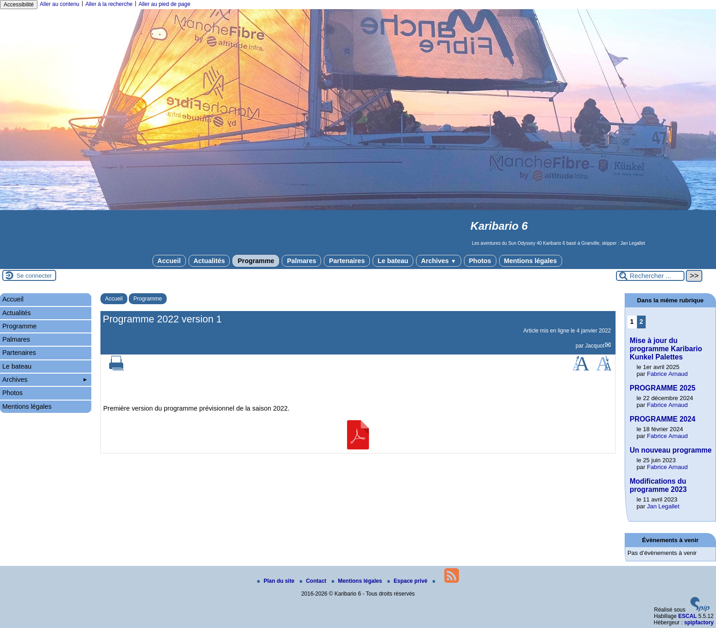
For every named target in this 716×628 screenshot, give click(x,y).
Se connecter (34, 275)
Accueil (169, 260)
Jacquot (594, 346)
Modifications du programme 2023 (658, 485)
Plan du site (276, 581)
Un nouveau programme (670, 450)
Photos (480, 260)
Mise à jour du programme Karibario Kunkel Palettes (666, 349)
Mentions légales (530, 260)
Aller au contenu (59, 4)
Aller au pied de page (164, 4)
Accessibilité (19, 4)
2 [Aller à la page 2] (641, 321)
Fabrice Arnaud (667, 373)
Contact (314, 581)
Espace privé (408, 581)
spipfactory (699, 622)
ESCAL (687, 616)
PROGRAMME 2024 (662, 419)
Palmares (301, 260)
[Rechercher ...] (650, 276)
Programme (255, 260)
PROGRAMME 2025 (662, 388)
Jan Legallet (663, 506)
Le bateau (393, 260)
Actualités (209, 260)
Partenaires (346, 260)
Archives (438, 260)
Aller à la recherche (108, 4)
